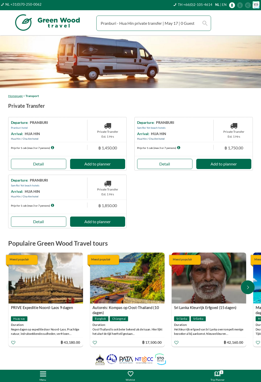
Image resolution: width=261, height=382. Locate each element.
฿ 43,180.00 (70, 342)
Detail (38, 163)
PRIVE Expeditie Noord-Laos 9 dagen (42, 307)
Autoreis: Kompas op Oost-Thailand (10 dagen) (126, 308)
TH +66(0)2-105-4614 (195, 5)
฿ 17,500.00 (152, 342)
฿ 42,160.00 (233, 342)
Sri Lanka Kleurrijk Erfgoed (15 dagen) (205, 307)
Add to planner (97, 163)
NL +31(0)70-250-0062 (23, 4)
